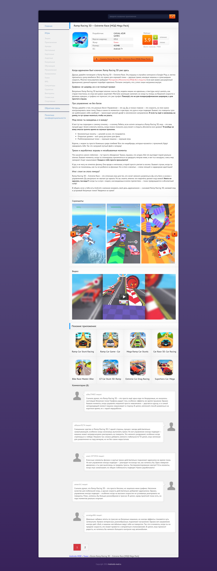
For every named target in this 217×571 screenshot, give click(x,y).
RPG (46, 81)
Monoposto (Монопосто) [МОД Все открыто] (127, 79)
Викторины (49, 93)
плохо (159, 42)
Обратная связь (50, 108)
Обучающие (50, 66)
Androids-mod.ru (114, 564)
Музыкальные (51, 70)
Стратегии (49, 89)
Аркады (48, 46)
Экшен (47, 38)
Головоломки (50, 73)
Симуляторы (50, 85)
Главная (46, 26)
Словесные (49, 97)
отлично (160, 37)
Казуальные (50, 62)
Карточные (49, 54)
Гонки (47, 77)
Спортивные (50, 101)
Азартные (49, 58)
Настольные (50, 50)
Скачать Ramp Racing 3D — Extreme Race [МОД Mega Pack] (125, 59)
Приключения (51, 42)
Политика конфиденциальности (53, 116)
